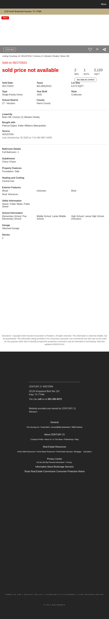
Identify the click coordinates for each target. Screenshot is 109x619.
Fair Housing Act (33, 427)
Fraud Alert (45, 427)
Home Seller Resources (26, 452)
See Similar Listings (85, 80)
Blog (76, 439)
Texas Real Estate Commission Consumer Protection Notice (54, 471)
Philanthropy (69, 439)
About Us (48, 439)
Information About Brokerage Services (54, 466)
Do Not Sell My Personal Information (50, 462)
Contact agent (9, 49)
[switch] (90, 49)
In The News (58, 439)
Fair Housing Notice (91, 594)
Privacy (69, 462)
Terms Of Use (13, 594)
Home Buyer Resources (46, 452)
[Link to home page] (2, 4)
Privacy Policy (33, 594)
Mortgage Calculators (83, 452)
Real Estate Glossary (64, 452)
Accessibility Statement (60, 427)
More (103, 4)
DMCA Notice (77, 427)
